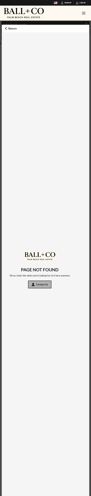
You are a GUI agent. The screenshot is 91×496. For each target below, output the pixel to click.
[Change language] (55, 2)
